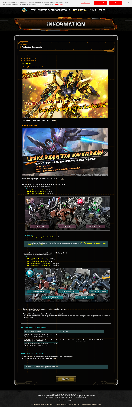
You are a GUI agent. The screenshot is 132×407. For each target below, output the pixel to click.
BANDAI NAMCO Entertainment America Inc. (42, 404)
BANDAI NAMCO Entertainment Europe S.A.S (68, 404)
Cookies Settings (86, 2)
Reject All (101, 2)
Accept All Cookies (115, 2)
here (54, 120)
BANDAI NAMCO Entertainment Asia (91, 404)
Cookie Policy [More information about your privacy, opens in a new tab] (59, 4)
